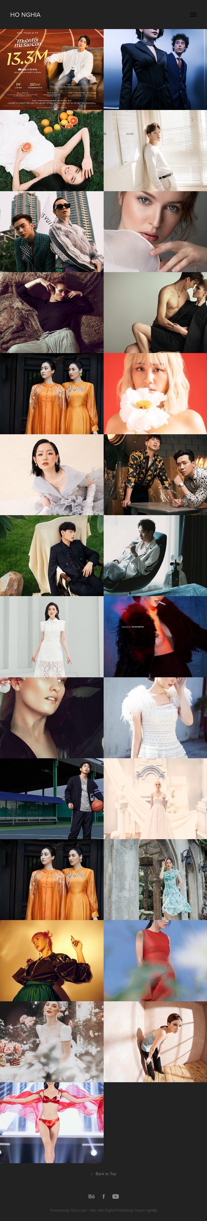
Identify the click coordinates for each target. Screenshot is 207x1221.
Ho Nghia (25, 14)
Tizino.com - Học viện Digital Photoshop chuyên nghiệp (113, 1210)
